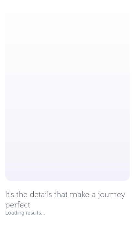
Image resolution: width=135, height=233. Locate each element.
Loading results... (25, 213)
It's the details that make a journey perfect (65, 199)
